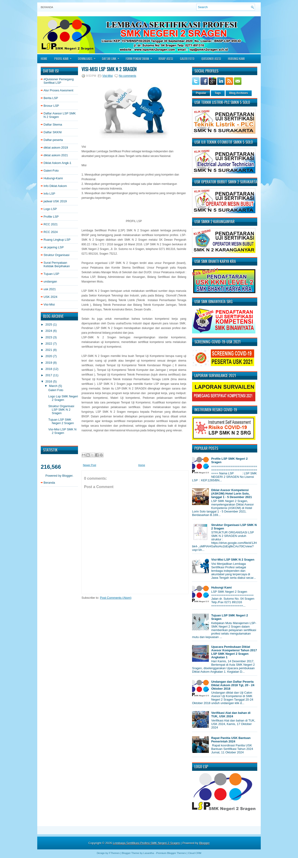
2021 (49, 350)
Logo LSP (50, 209)
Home (44, 58)
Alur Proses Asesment (58, 90)
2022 (49, 343)
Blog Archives (238, 93)
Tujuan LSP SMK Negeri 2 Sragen (61, 421)
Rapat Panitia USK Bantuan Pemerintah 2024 (231, 739)
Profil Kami (64, 57)
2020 (49, 356)
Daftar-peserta (53, 140)
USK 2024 (50, 297)
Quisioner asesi (211, 58)
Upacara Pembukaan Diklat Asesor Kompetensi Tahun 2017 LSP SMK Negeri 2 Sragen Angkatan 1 (234, 652)
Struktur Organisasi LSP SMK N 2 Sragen (61, 409)
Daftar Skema (53, 124)
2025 (49, 324)
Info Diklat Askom (55, 186)
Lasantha (148, 853)
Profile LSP (51, 216)
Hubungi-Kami (53, 178)
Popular (201, 93)
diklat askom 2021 (56, 155)
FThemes (114, 853)
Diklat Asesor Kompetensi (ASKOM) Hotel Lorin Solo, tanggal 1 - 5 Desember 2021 (231, 493)
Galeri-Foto (51, 170)
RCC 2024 (51, 232)
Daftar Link (112, 57)
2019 (49, 362)
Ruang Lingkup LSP (57, 239)
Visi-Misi (49, 304)
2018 (49, 369)
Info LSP (49, 193)
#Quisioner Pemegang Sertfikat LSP (59, 80)
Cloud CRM (194, 853)
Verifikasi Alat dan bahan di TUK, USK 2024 (231, 714)
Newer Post (89, 465)
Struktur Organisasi (56, 255)
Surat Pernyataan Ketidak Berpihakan (57, 264)
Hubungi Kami (236, 58)
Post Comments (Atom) (116, 597)
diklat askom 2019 (56, 147)
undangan (50, 281)
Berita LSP (51, 98)
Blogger (67, 475)
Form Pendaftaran (140, 57)
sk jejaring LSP (54, 247)
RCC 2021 (51, 224)
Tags (218, 93)
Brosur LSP (51, 105)
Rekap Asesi (166, 58)
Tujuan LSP (51, 274)
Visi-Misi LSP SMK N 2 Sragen (62, 431)
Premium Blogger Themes (171, 853)
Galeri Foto (187, 58)
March (53, 386)
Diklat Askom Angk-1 (57, 163)
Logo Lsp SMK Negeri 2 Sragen (63, 398)
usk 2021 (50, 289)
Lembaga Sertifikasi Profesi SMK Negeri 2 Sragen (146, 843)
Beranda (47, 7)
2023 (49, 337)
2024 (49, 331)
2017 (49, 375)
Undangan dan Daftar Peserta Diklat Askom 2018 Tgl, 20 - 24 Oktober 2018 (232, 685)
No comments (127, 75)
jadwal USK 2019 (55, 201)
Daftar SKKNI (53, 132)
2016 (49, 381)
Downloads (88, 57)
